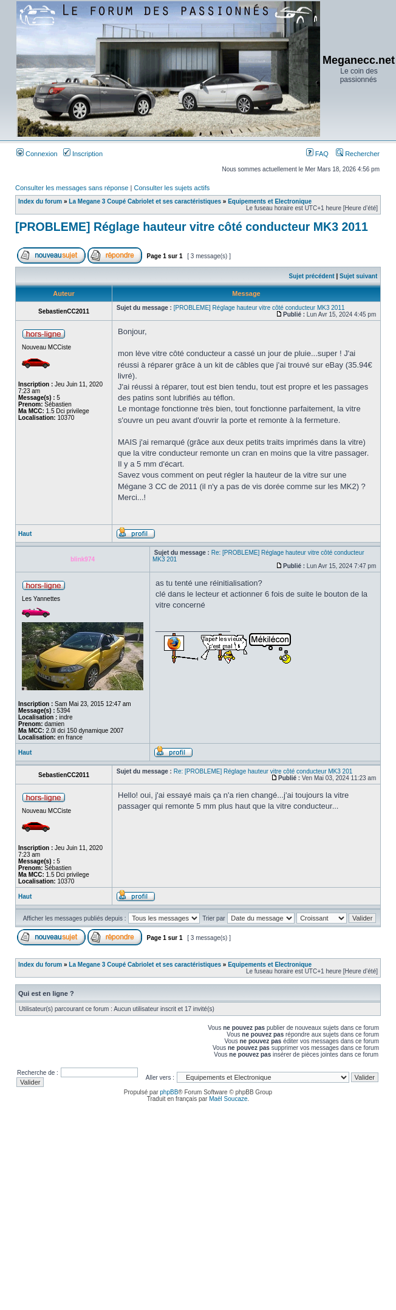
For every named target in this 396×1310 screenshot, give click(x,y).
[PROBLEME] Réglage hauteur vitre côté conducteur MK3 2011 (191, 226)
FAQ (317, 153)
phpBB (169, 1092)
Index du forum (40, 201)
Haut (25, 533)
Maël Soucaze (228, 1099)
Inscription (83, 153)
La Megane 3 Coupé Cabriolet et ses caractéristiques (145, 201)
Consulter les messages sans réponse (71, 187)
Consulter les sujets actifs (172, 187)
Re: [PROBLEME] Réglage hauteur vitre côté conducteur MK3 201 (263, 771)
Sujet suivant (358, 276)
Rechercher (358, 153)
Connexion (37, 153)
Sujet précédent (312, 276)
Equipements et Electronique (270, 201)
